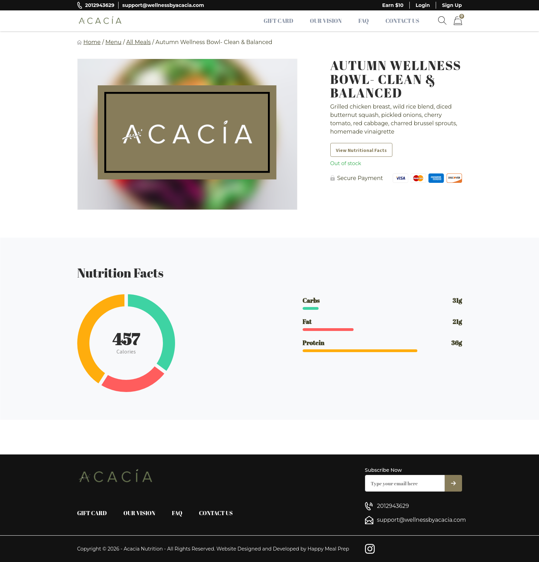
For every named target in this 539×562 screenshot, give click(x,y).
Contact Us (402, 21)
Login (423, 5)
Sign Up (452, 5)
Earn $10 (392, 5)
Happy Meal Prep (328, 549)
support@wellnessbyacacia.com (163, 5)
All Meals (138, 42)
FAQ (363, 21)
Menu (113, 42)
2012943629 (99, 5)
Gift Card (279, 21)
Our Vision (326, 21)
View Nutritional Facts (361, 150)
